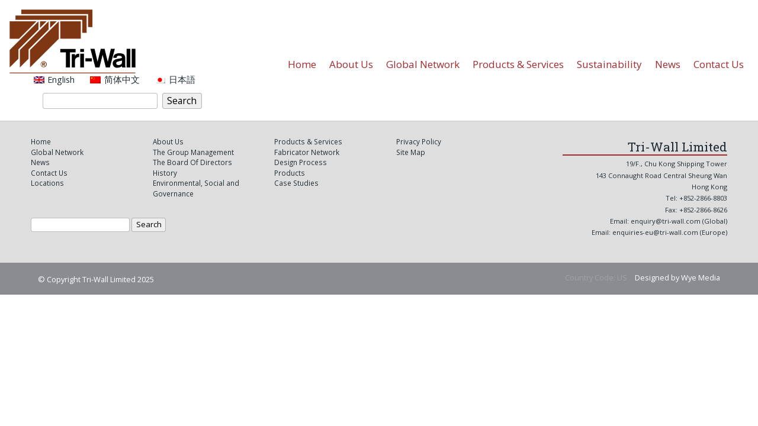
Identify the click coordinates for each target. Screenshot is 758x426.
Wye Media (700, 277)
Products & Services (518, 64)
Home (302, 64)
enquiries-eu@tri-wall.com (656, 232)
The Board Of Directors (192, 162)
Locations (47, 183)
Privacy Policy (418, 141)
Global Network (423, 64)
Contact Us (718, 64)
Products (289, 173)
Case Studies (296, 183)
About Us (351, 64)
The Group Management (193, 152)
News (667, 64)
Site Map (410, 152)
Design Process (300, 162)
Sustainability (609, 64)
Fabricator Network (306, 152)
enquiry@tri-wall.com (666, 221)
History (165, 173)
